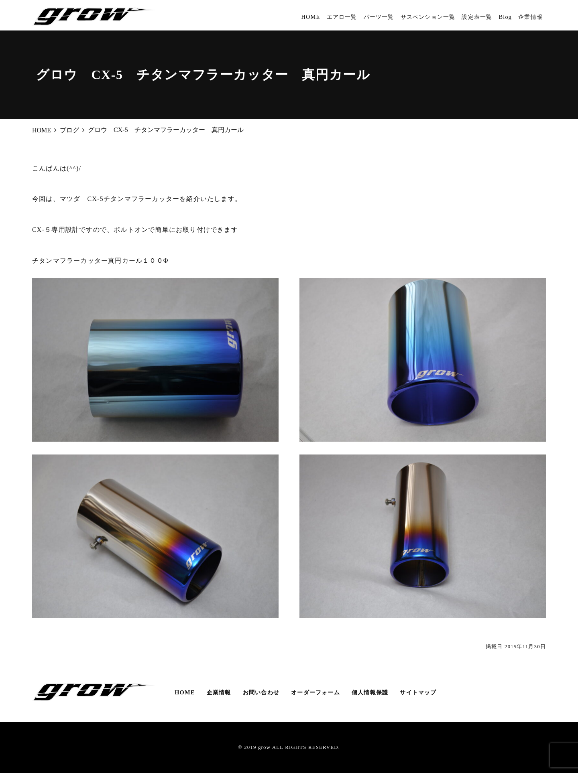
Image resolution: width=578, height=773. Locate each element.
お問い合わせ (261, 692)
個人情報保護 (370, 692)
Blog (505, 17)
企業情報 (530, 17)
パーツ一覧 (379, 17)
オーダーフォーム (315, 692)
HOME (310, 17)
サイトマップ (418, 692)
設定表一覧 (477, 17)
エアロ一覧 (342, 17)
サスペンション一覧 (428, 17)
